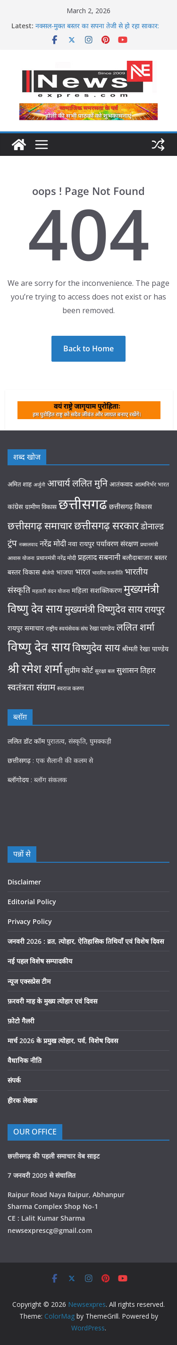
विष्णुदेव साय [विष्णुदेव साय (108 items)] (96, 647)
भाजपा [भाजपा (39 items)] (64, 571)
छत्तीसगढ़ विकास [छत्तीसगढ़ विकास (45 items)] (130, 506)
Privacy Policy (30, 921)
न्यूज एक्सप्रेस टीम (29, 981)
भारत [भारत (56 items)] (82, 571)
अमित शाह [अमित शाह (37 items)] (20, 484)
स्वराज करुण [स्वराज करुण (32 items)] (70, 688)
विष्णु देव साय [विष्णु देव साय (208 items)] (39, 646)
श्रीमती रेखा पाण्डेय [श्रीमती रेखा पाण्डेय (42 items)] (145, 648)
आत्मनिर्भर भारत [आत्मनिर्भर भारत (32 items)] (152, 484)
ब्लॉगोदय (18, 779)
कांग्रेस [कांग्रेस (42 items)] (15, 506)
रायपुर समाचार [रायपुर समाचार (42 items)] (26, 628)
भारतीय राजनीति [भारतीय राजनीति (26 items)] (107, 572)
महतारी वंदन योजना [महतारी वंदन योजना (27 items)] (51, 590)
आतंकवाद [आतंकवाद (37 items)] (121, 484)
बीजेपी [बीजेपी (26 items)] (48, 572)
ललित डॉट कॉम (26, 741)
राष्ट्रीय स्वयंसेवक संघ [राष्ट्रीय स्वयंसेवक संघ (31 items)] (67, 628)
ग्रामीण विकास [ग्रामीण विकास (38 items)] (41, 506)
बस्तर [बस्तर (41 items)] (160, 557)
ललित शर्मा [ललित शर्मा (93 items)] (135, 627)
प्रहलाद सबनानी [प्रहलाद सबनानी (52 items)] (99, 557)
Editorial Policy (32, 901)
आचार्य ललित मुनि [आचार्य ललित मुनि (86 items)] (77, 483)
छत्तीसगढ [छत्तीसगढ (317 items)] (83, 503)
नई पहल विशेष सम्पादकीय (40, 960)
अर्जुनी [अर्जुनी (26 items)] (39, 484)
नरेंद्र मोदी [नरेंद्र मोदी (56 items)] (53, 543)
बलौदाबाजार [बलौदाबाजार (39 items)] (137, 557)
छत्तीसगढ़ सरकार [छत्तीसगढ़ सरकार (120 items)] (106, 525)
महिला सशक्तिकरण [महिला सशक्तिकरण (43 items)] (97, 590)
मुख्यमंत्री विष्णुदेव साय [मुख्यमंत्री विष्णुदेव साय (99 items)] (104, 609)
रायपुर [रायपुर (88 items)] (154, 609)
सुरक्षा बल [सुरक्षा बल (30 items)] (105, 670)
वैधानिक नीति (25, 1060)
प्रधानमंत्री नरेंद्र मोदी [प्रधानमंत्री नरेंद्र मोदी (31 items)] (56, 558)
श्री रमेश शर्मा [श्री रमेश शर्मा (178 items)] (35, 668)
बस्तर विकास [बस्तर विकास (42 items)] (24, 571)
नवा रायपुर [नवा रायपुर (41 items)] (81, 543)
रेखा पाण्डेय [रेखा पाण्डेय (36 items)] (102, 628)
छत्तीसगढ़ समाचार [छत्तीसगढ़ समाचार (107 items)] (40, 525)
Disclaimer (24, 881)
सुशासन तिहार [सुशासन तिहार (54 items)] (136, 670)
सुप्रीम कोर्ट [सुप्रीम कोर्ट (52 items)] (78, 670)
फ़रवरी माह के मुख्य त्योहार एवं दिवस (52, 1001)
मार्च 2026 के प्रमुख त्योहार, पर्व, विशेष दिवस (63, 1040)
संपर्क (14, 1080)
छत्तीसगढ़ (19, 760)
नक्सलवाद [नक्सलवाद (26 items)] (28, 544)
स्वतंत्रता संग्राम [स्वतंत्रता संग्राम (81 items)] (31, 687)
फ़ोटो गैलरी (21, 1020)
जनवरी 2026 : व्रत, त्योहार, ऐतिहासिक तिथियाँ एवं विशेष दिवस (86, 941)
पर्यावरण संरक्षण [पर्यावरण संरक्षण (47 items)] (117, 543)
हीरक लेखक (22, 1100)
